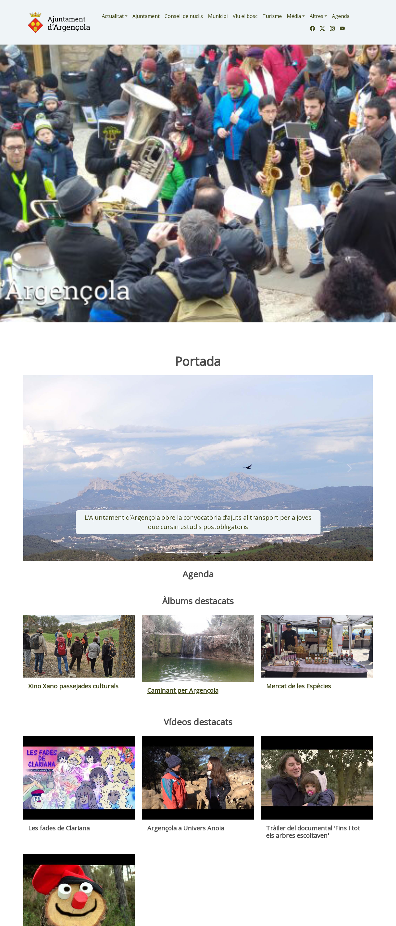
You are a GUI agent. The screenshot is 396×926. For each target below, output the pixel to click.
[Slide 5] (225, 552)
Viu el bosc (245, 16)
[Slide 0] (170, 552)
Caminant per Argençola (182, 690)
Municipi (218, 16)
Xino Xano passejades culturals (73, 686)
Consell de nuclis (184, 16)
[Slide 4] (214, 552)
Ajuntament (146, 16)
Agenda (341, 16)
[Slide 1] (181, 552)
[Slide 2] (192, 552)
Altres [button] (316, 16)
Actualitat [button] (113, 16)
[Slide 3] (203, 552)
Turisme (272, 16)
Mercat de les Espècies (298, 686)
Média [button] (294, 16)
